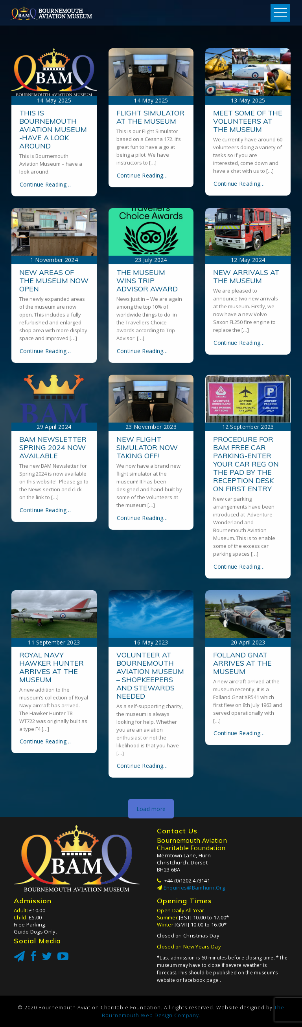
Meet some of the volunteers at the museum (247, 238)
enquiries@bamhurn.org (194, 887)
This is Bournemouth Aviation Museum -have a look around (53, 247)
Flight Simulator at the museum (150, 234)
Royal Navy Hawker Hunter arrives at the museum (51, 785)
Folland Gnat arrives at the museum (242, 780)
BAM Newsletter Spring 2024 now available (53, 565)
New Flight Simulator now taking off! (147, 565)
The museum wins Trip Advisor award (147, 398)
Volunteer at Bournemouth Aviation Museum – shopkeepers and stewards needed (150, 793)
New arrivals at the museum (246, 394)
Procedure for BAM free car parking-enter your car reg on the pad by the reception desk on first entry (246, 581)
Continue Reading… (45, 302)
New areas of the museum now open (53, 398)
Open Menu (280, 13)
